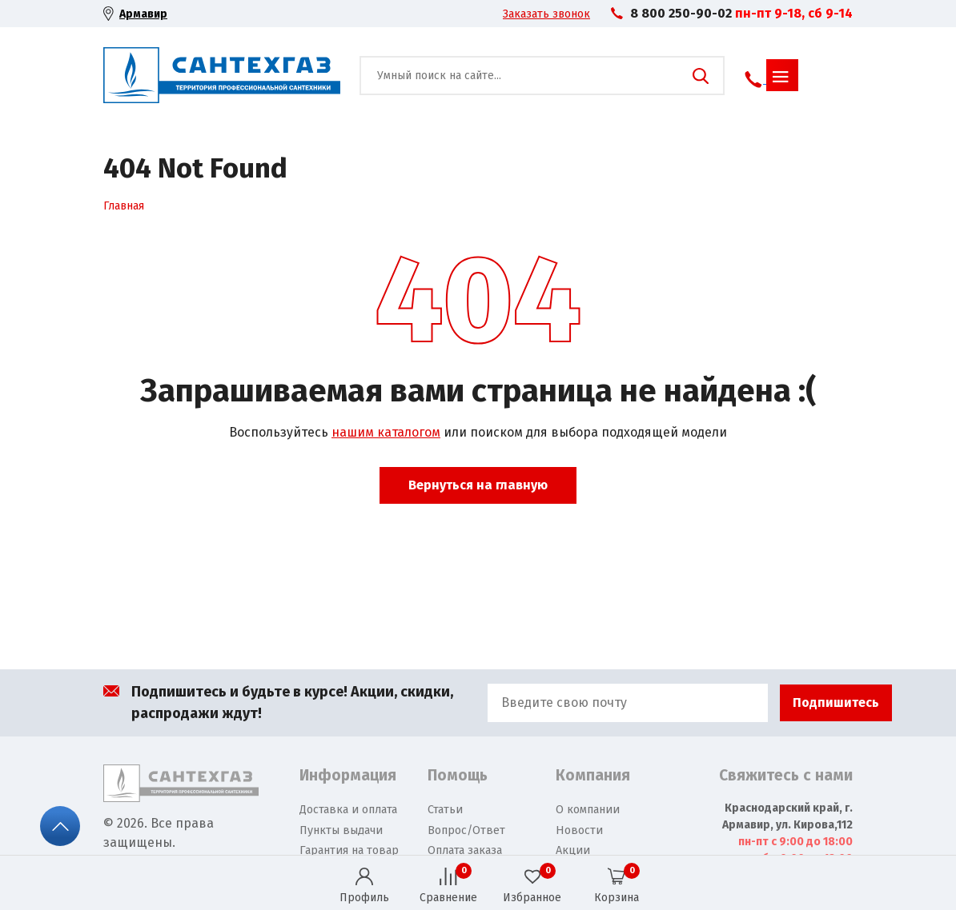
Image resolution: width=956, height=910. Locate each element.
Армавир (143, 14)
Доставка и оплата (348, 809)
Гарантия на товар (349, 850)
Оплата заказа (465, 850)
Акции (573, 850)
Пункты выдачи (341, 830)
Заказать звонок (546, 14)
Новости (579, 830)
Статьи (445, 809)
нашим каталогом (385, 432)
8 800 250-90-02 (681, 13)
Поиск (701, 76)
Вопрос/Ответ (466, 830)
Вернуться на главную (478, 485)
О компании (588, 809)
